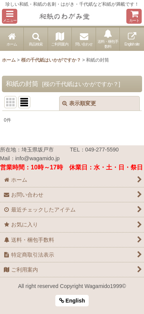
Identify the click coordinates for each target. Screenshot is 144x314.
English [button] (72, 301)
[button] (9, 16)
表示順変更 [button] (79, 103)
